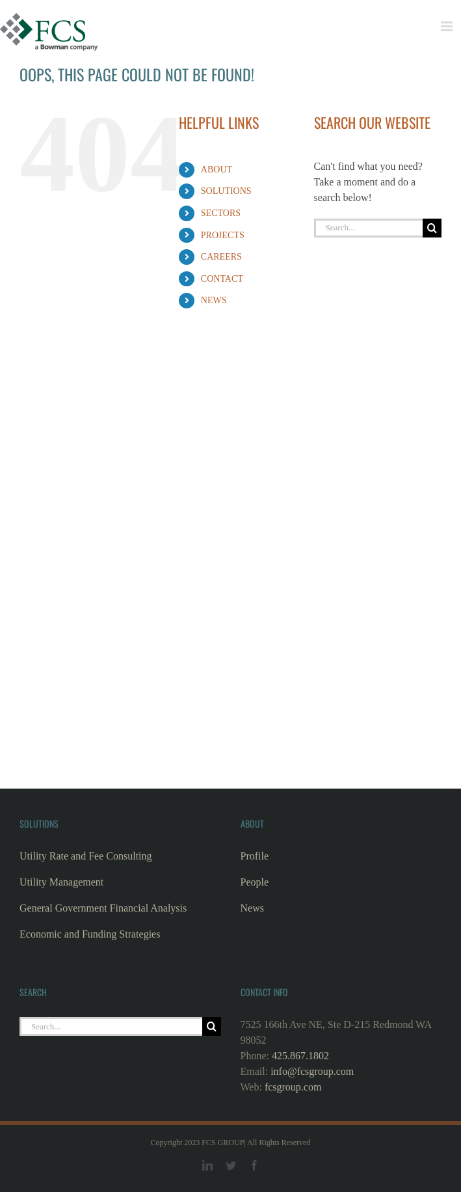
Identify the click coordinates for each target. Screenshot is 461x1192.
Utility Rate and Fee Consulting (86, 855)
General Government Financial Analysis (103, 908)
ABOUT (216, 169)
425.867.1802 (300, 1055)
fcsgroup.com (293, 1086)
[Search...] (368, 228)
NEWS (214, 300)
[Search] (432, 228)
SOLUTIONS (226, 191)
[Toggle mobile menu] (447, 26)
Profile (255, 855)
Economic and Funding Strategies (90, 934)
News (252, 908)
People (255, 881)
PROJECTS (222, 235)
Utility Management (61, 881)
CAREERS (221, 257)
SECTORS (221, 213)
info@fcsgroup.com (312, 1071)
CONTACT (222, 279)
